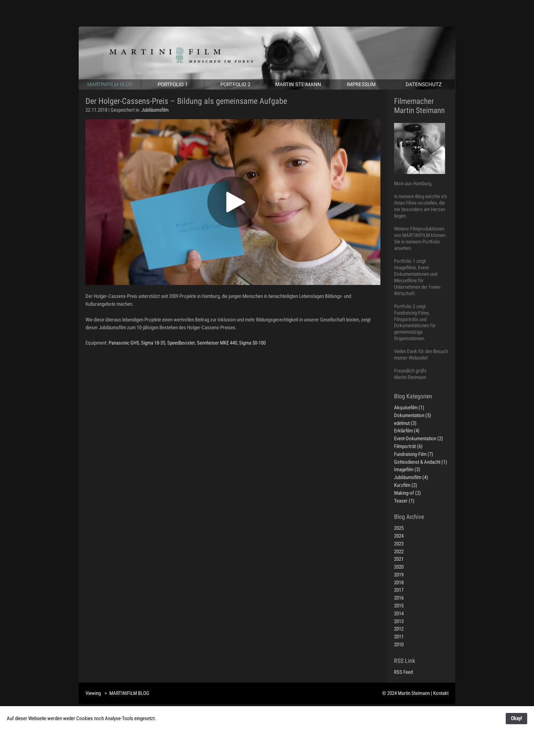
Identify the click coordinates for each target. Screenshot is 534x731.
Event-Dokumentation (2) (418, 438)
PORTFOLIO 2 (235, 84)
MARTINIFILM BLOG (109, 84)
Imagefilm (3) (407, 469)
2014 (399, 613)
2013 (399, 621)
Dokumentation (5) (412, 415)
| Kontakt (440, 693)
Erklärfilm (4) (407, 431)
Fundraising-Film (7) (413, 454)
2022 (399, 552)
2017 (399, 590)
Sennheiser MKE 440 (217, 343)
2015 (399, 606)
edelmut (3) (405, 423)
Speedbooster (181, 343)
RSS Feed (403, 672)
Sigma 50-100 (252, 343)
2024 (399, 536)
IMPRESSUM (361, 84)
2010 (399, 644)
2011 (399, 637)
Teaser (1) (404, 501)
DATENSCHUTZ (424, 84)
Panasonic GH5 (124, 343)
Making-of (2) (407, 493)
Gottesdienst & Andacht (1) (420, 462)
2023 (399, 544)
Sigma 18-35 (153, 343)
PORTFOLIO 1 (173, 84)
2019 (399, 575)
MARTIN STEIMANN (298, 84)
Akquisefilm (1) (409, 407)
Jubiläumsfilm (155, 110)
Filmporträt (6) (408, 446)
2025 (399, 528)
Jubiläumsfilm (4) (411, 477)
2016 (399, 598)
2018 (399, 582)
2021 (399, 559)
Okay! (516, 718)
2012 (399, 629)
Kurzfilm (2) (405, 485)
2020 (399, 567)
